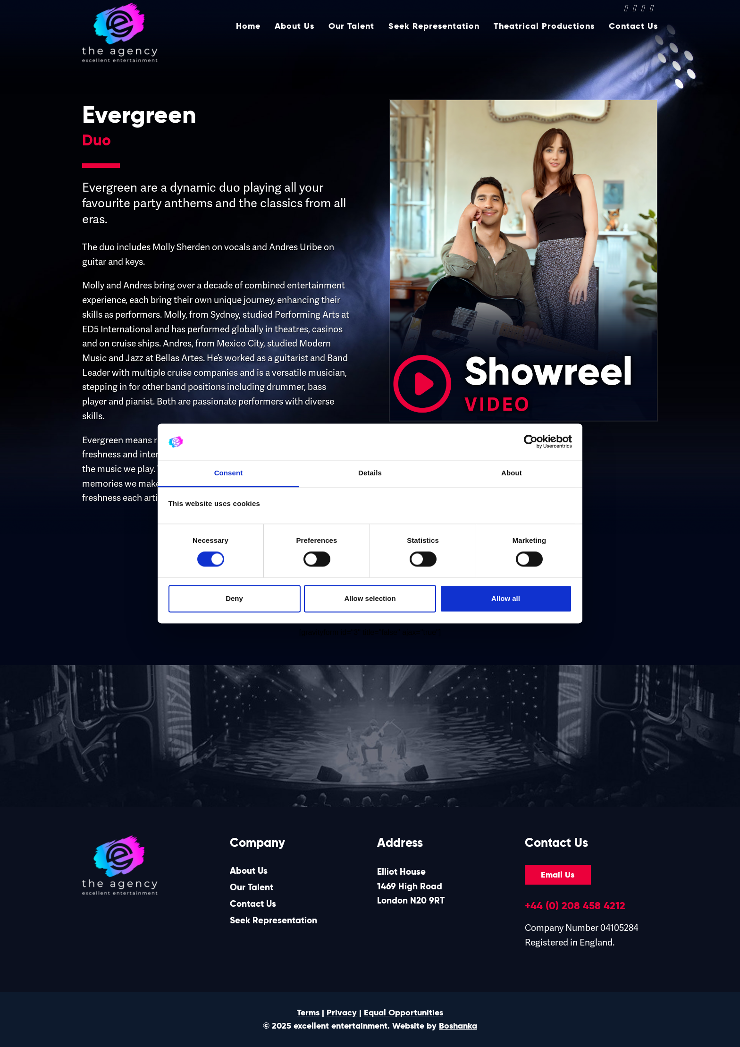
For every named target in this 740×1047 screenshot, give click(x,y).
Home (248, 41)
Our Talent (351, 41)
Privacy (342, 1012)
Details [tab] (370, 473)
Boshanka (458, 1026)
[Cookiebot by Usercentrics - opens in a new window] (530, 442)
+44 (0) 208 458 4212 (575, 905)
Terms (308, 1012)
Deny (234, 598)
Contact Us (633, 41)
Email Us (557, 875)
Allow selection (369, 598)
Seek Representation (433, 41)
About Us (294, 41)
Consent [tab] (228, 473)
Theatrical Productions (544, 41)
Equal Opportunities (403, 1012)
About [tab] (511, 473)
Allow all (505, 598)
